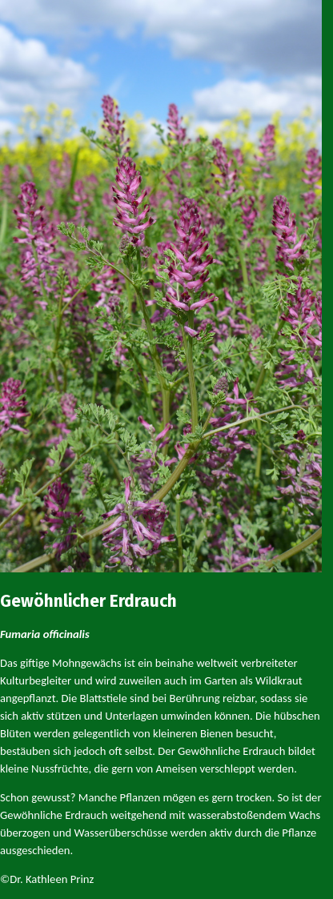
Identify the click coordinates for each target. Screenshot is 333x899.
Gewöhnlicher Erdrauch (88, 601)
